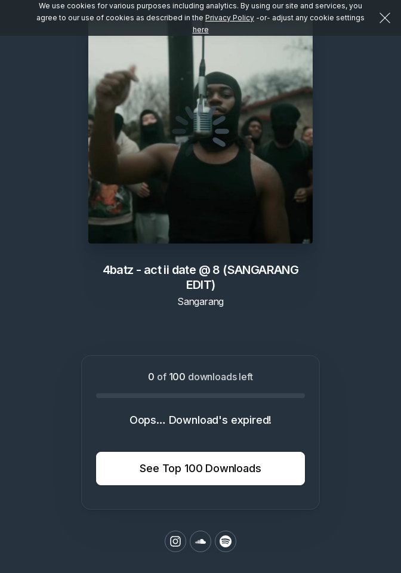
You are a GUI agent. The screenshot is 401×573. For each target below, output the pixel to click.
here (201, 29)
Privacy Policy (229, 17)
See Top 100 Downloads (200, 468)
